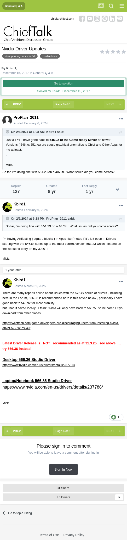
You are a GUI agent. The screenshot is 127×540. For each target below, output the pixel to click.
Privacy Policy (73, 535)
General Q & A (43, 73)
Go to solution (63, 83)
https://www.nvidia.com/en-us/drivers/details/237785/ (38, 365)
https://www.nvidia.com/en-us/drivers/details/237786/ (52, 387)
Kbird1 (11, 68)
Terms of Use (49, 535)
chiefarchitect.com (62, 18)
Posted (30, 123)
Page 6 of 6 (63, 104)
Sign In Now (63, 469)
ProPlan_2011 (26, 117)
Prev (17, 104)
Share (63, 488)
